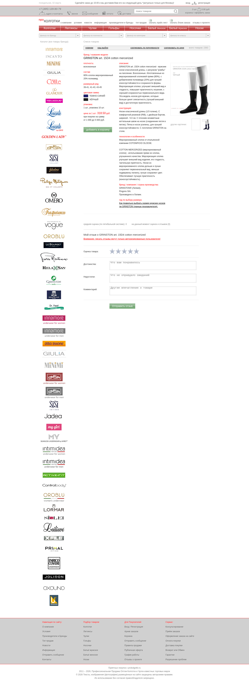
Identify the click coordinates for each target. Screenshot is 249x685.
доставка (126, 14)
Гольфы (114, 28)
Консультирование (174, 627)
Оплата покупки (173, 641)
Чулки (92, 28)
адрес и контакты (54, 14)
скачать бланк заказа (180, 22)
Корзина (128, 636)
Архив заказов (131, 631)
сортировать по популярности (144, 48)
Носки (199, 28)
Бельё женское (91, 655)
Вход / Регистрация (133, 627)
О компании (48, 627)
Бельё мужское (91, 650)
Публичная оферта (133, 650)
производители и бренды (121, 22)
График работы (131, 655)
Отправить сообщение (53, 655)
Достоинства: (90, 264)
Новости (46, 645)
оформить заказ (202, 13)
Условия (46, 631)
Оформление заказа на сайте (180, 636)
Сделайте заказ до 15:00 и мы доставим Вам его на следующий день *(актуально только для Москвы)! (124, 3)
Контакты (46, 659)
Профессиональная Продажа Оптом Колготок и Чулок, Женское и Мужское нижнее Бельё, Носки (49, 21)
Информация (48, 650)
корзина (189, 13)
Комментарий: (90, 289)
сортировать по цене (174, 48)
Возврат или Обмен (175, 650)
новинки (89, 48)
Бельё (156, 28)
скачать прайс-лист (158, 22)
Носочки (135, 28)
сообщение (92, 14)
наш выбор (103, 48)
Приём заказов (173, 631)
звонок (75, 14)
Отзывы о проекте (133, 659)
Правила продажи (133, 645)
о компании (66, 22)
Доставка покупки (174, 645)
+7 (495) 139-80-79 (50, 8)
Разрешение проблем (176, 659)
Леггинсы (71, 28)
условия (78, 22)
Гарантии (170, 655)
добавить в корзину (97, 129)
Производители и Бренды (54, 636)
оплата (110, 14)
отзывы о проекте (201, 22)
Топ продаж (47, 641)
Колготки (50, 28)
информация (100, 22)
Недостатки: (89, 277)
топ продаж (141, 22)
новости (88, 22)
